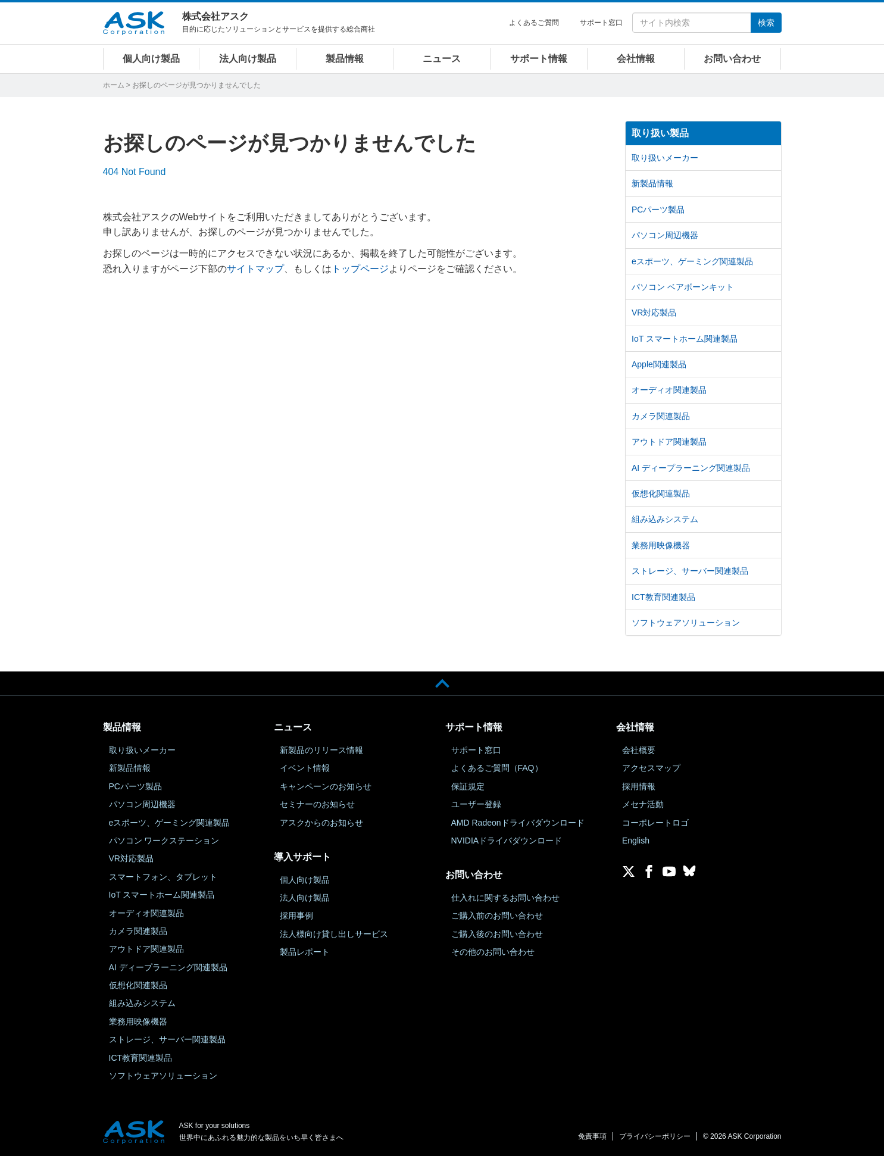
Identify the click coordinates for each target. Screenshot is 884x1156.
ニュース (442, 59)
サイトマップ (255, 269)
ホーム (113, 85)
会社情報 (636, 59)
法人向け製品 (247, 59)
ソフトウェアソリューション (686, 622)
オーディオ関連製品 (669, 390)
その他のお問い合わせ (493, 952)
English (635, 840)
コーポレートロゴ (655, 822)
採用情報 (638, 786)
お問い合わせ (732, 59)
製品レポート (305, 952)
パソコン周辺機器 (665, 235)
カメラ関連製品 (661, 416)
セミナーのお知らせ (317, 804)
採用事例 (296, 915)
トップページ (360, 269)
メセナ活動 (643, 804)
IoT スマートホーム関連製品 (685, 338)
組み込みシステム (665, 519)
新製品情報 (652, 183)
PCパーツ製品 (658, 209)
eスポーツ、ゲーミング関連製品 (692, 261)
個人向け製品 (151, 59)
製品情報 (345, 59)
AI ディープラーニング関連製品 (691, 468)
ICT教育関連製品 (663, 597)
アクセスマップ (651, 768)
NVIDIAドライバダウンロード (507, 840)
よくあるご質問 (534, 22)
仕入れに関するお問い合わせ (505, 897)
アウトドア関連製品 (669, 441)
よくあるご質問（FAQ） (497, 768)
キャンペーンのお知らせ (325, 786)
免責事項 (592, 1136)
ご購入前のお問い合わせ (497, 915)
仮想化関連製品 (661, 493)
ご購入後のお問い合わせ (497, 934)
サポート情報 (538, 59)
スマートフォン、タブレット (163, 877)
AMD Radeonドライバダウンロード (518, 822)
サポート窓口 (601, 22)
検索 (766, 22)
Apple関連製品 (659, 364)
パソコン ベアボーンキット (683, 287)
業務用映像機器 (661, 545)
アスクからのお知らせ (321, 822)
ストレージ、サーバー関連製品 (690, 571)
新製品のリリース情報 (321, 750)
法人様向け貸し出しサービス (334, 934)
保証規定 (468, 786)
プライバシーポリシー (655, 1136)
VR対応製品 (654, 312)
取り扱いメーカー (665, 158)
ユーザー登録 (476, 804)
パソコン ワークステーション (164, 840)
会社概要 (638, 750)
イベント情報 (305, 768)
